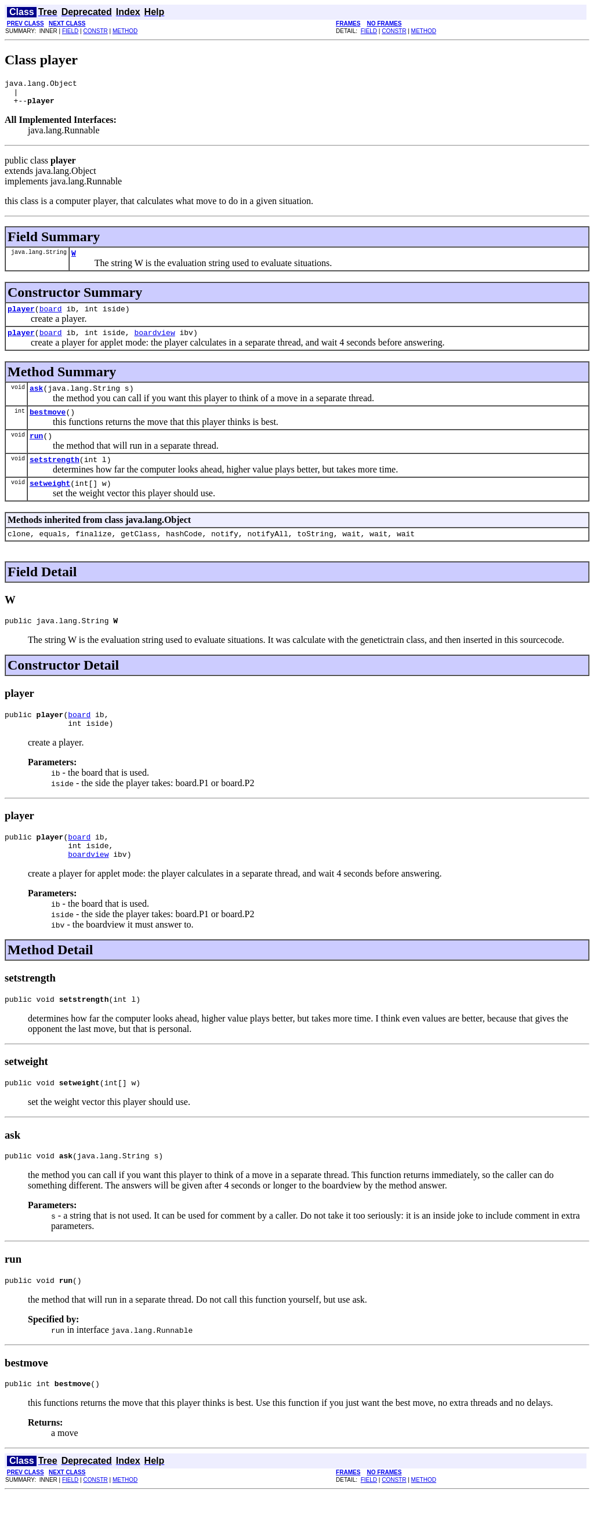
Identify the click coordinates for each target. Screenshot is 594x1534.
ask (36, 400)
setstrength (54, 476)
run (36, 451)
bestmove (48, 425)
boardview (154, 342)
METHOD (125, 31)
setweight (50, 502)
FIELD (70, 31)
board (50, 317)
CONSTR (95, 31)
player (21, 317)
